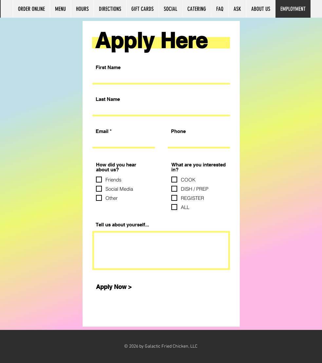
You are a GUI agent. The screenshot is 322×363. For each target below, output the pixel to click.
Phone (178, 131)
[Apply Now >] (114, 287)
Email (102, 131)
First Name (108, 67)
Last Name (108, 99)
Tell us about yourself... (122, 224)
